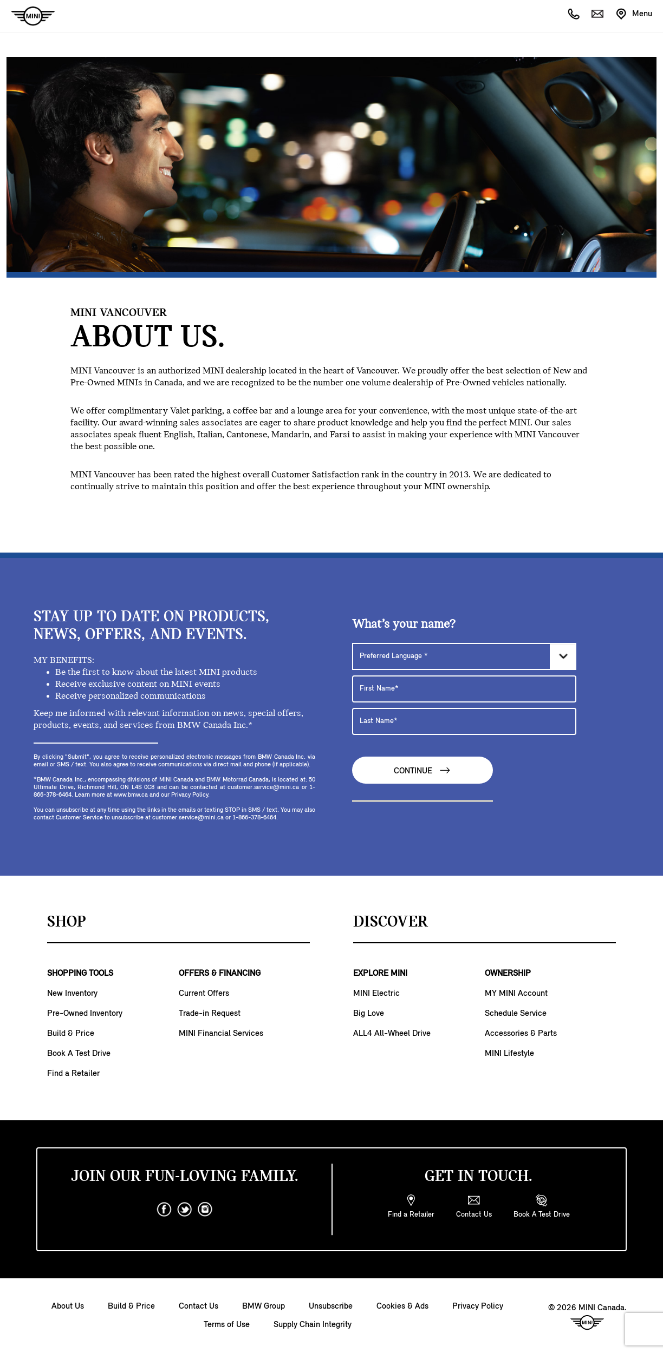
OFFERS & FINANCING (220, 973)
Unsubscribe (331, 1306)
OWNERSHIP (508, 973)
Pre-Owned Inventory (84, 1013)
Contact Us (198, 1306)
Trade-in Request (209, 1013)
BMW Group (263, 1306)
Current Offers (204, 993)
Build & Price (70, 1033)
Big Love (368, 1013)
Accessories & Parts (521, 1033)
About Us (67, 1306)
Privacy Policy (477, 1306)
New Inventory (72, 993)
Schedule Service (516, 1013)
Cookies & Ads (402, 1306)
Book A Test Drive (78, 1053)
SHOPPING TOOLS (80, 973)
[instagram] (205, 1209)
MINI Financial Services (221, 1033)
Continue (422, 770)
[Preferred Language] (464, 656)
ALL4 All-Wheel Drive (392, 1033)
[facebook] (164, 1209)
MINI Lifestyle (509, 1053)
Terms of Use (227, 1325)
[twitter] (184, 1209)
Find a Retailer (73, 1073)
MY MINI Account (516, 993)
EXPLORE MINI (380, 973)
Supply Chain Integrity (313, 1325)
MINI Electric (376, 993)
